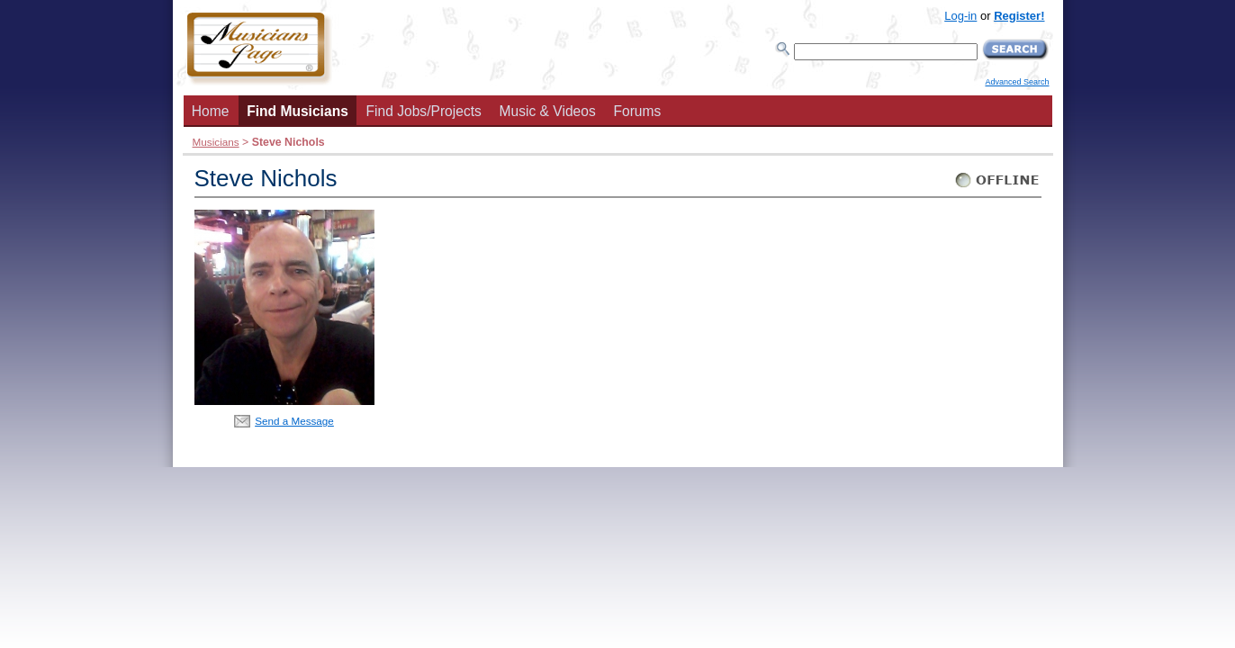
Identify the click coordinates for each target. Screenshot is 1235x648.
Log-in (960, 15)
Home (211, 111)
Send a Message (294, 421)
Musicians (216, 142)
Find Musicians (297, 111)
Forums (637, 111)
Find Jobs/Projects (424, 111)
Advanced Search (1017, 81)
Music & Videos (548, 111)
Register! (1019, 15)
